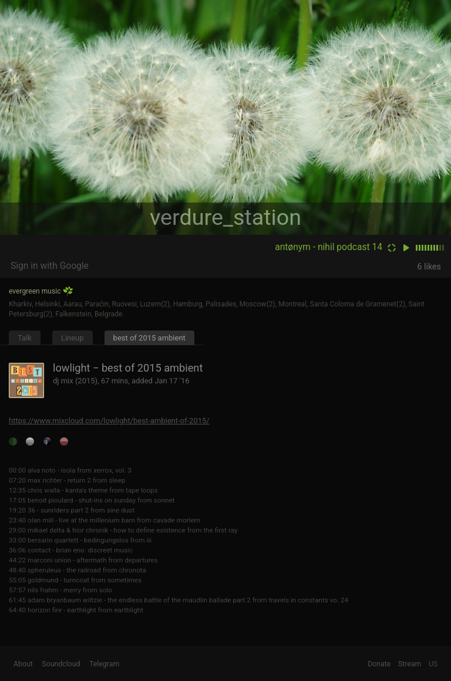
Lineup (72, 337)
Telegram (104, 664)
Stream (410, 664)
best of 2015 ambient (149, 337)
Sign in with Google (50, 266)
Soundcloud (61, 664)
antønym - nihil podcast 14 (328, 247)
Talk (25, 337)
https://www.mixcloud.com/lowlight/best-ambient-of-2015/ (109, 420)
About (23, 664)
